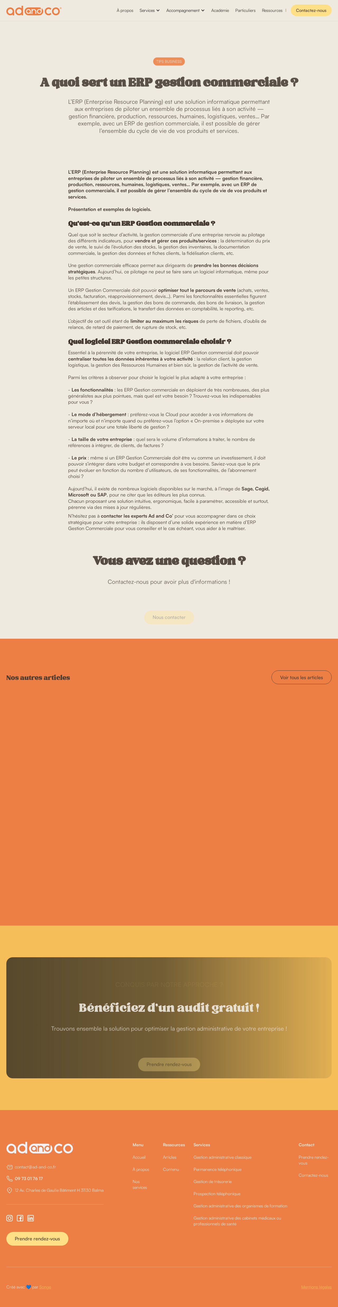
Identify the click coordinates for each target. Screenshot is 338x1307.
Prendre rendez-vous (37, 1238)
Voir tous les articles (301, 677)
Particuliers (245, 10)
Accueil (139, 1157)
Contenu (171, 1169)
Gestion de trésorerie (213, 1181)
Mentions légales (316, 1287)
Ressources (272, 10)
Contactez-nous (311, 10)
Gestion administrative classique (222, 1157)
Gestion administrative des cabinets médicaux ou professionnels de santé (237, 1220)
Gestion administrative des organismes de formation (240, 1205)
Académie (220, 10)
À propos (125, 10)
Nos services (140, 1184)
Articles (169, 1157)
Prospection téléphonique (217, 1193)
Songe (45, 1287)
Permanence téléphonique (217, 1169)
